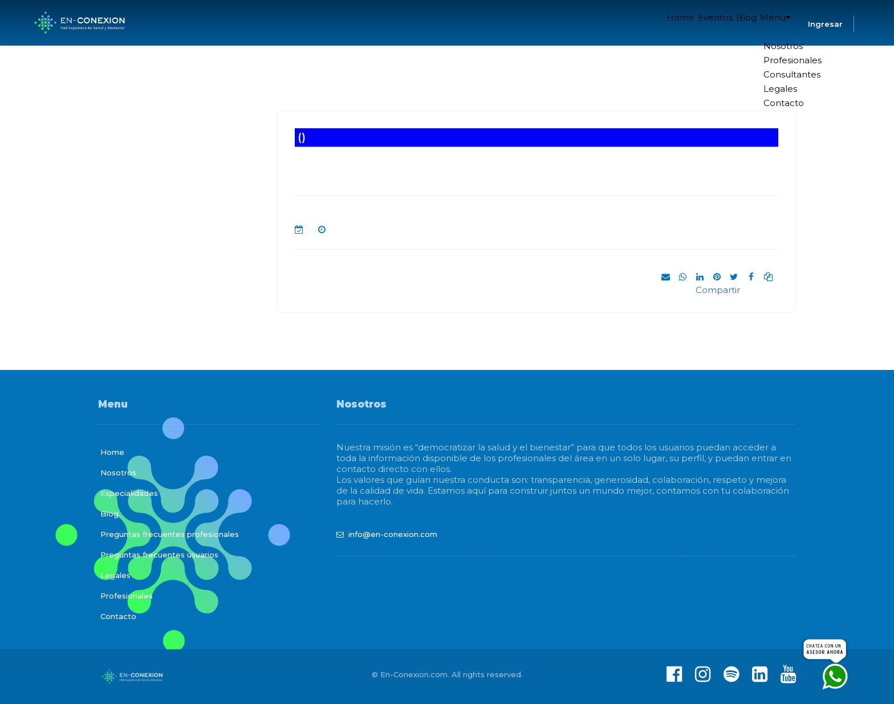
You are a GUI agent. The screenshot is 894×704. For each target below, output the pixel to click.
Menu (770, 22)
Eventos (689, 22)
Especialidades (129, 493)
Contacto (118, 616)
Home (645, 22)
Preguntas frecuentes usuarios (159, 554)
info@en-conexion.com (392, 534)
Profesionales (126, 595)
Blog (731, 22)
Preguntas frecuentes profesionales (169, 534)
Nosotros (118, 472)
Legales (115, 575)
